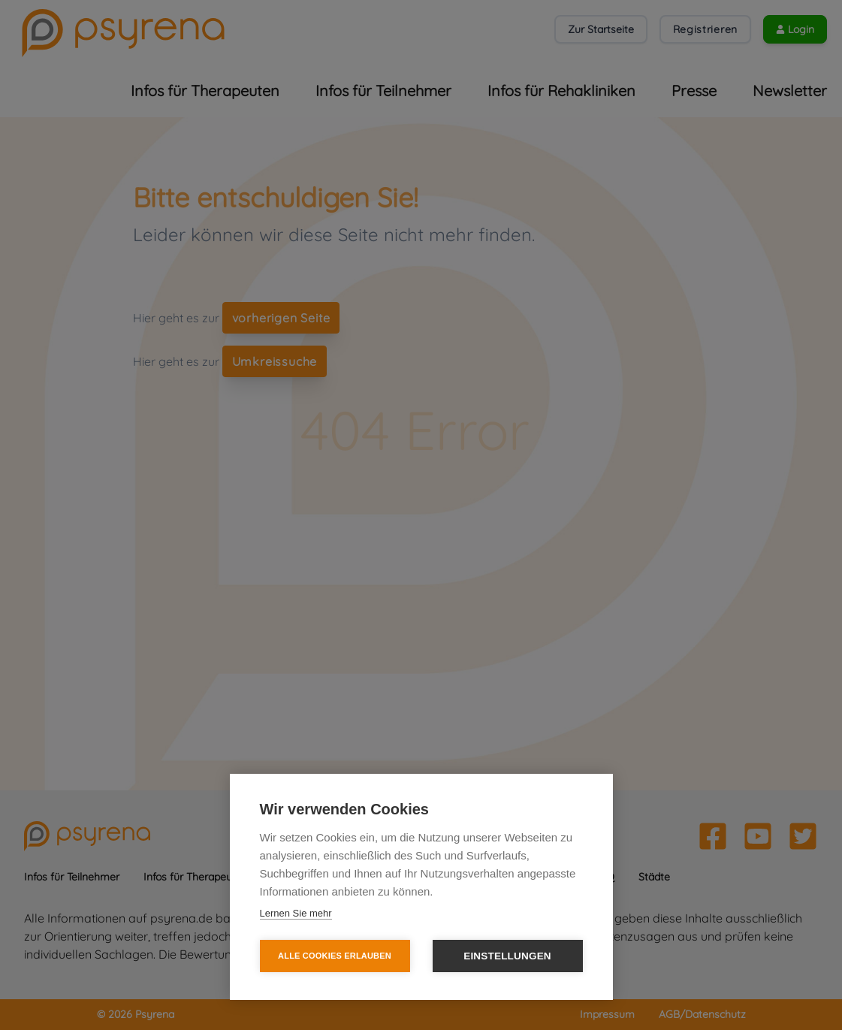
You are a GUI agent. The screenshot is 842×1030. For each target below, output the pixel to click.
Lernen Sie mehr (296, 913)
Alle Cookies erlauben (334, 955)
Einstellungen (507, 956)
